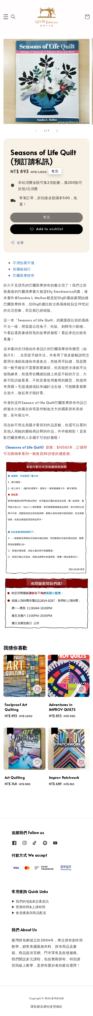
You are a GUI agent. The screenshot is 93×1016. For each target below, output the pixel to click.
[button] (6, 17)
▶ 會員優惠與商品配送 (29, 912)
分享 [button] (17, 242)
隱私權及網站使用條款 (46, 1006)
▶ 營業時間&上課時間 (28, 907)
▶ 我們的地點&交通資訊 (30, 901)
